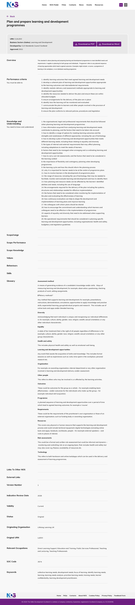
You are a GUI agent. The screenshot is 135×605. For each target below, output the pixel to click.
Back (12, 16)
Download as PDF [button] (86, 44)
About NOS (82, 595)
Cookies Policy (94, 595)
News (81, 5)
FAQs (64, 5)
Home (44, 5)
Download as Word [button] (110, 44)
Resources (99, 5)
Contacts (72, 5)
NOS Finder (54, 5)
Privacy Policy (107, 595)
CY (126, 5)
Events (89, 5)
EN (121, 5)
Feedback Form (119, 595)
